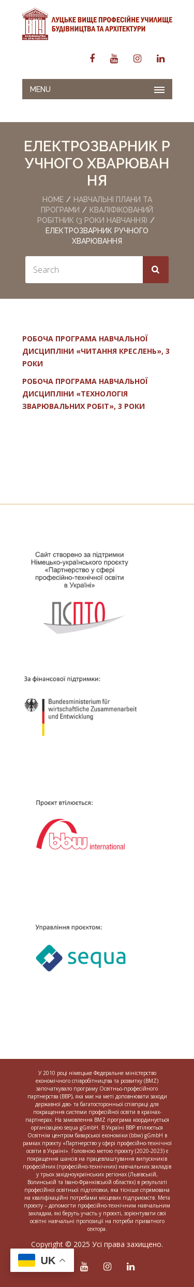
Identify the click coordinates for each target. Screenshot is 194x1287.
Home (53, 199)
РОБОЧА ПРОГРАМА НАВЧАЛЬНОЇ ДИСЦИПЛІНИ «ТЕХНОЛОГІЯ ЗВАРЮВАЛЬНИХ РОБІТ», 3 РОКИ (85, 393)
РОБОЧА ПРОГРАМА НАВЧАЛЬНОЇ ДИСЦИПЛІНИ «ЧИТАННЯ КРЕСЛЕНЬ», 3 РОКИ (96, 351)
